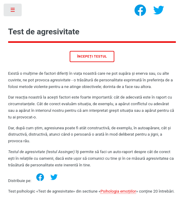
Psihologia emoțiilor (118, 191)
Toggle (13, 11)
